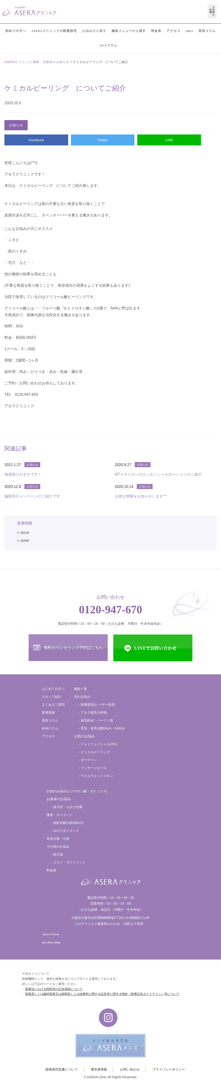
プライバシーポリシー (168, 1069)
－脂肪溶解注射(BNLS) (67, 823)
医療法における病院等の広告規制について (54, 989)
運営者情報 (99, 1069)
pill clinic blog (51, 942)
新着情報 (48, 712)
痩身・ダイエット (60, 815)
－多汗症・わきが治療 (66, 807)
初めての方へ (15, 31)
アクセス (173, 31)
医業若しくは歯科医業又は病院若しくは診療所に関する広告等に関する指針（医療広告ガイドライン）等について (102, 994)
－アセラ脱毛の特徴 (92, 712)
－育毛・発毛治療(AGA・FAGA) (101, 728)
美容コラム (207, 31)
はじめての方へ (53, 689)
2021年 (25, 532)
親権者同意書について (61, 1069)
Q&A (189, 31)
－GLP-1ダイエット (64, 831)
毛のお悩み (82, 696)
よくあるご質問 (53, 704)
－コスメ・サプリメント (68, 862)
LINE (169, 140)
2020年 (25, 540)
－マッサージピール (92, 768)
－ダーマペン (87, 760)
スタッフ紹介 (51, 696)
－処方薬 (56, 854)
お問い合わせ (130, 1069)
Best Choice (51, 934)
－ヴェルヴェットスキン (95, 776)
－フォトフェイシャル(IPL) (97, 744)
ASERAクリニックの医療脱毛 (54, 31)
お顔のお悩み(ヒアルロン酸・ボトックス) (77, 791)
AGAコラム (108, 45)
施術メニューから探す (128, 31)
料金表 (156, 31)
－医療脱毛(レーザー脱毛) (96, 704)
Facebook (36, 140)
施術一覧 (80, 689)
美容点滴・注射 (58, 838)
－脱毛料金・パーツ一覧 (95, 720)
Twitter (102, 140)
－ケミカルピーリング (93, 752)
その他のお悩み (58, 846)
